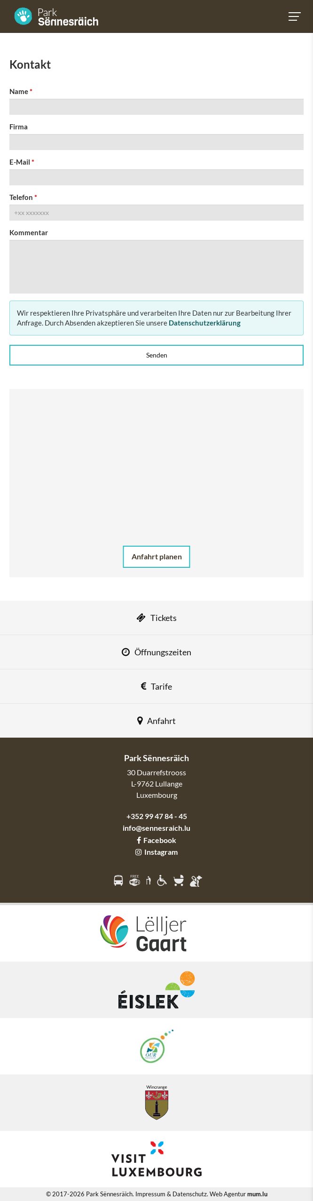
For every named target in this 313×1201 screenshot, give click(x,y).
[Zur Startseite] (56, 16)
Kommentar (28, 232)
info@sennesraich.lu (156, 827)
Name (18, 91)
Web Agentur (228, 1194)
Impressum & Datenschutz (171, 1194)
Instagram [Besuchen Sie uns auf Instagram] (156, 851)
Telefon (21, 197)
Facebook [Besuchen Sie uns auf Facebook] (156, 839)
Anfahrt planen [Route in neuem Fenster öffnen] (157, 556)
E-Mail (19, 162)
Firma (18, 126)
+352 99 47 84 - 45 (156, 815)
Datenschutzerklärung (205, 322)
